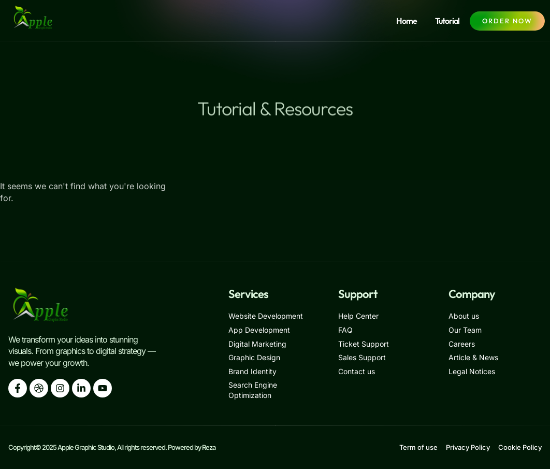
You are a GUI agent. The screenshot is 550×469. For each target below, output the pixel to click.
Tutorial (447, 21)
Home (406, 21)
